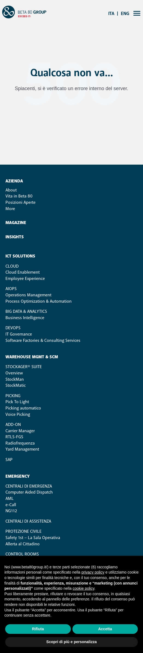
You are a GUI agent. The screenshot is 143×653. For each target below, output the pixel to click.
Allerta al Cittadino (22, 544)
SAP (9, 459)
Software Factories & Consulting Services (42, 340)
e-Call (10, 505)
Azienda (14, 181)
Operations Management (28, 295)
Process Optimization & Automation (38, 301)
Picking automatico (23, 408)
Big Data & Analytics (26, 311)
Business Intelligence (24, 317)
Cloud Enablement (22, 272)
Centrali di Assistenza (28, 521)
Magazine (15, 223)
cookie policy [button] (83, 588)
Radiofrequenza (20, 443)
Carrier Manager (20, 431)
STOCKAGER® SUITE (23, 367)
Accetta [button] (105, 629)
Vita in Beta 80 (19, 196)
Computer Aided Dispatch (29, 492)
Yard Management (22, 449)
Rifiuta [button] (38, 629)
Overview (14, 373)
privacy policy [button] (92, 572)
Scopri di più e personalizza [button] (71, 642)
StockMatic (15, 385)
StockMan (14, 379)
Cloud (12, 266)
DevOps (13, 328)
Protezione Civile (23, 531)
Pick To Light (17, 402)
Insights (14, 237)
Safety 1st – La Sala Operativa (32, 537)
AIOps (11, 288)
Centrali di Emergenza (28, 486)
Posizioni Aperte (20, 202)
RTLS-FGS (14, 437)
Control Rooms (22, 554)
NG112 (11, 511)
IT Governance (18, 334)
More (10, 208)
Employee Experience (25, 278)
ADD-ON (13, 424)
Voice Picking (17, 414)
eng (125, 13)
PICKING (13, 396)
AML (9, 498)
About (11, 190)
